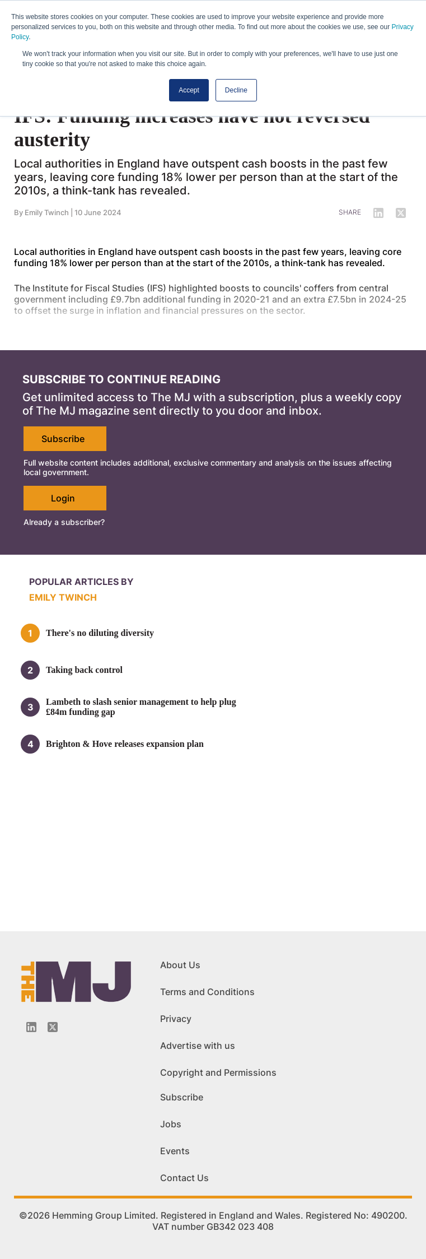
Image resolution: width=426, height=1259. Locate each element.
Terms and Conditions (207, 991)
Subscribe (63, 438)
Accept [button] (189, 90)
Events (175, 1150)
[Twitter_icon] (53, 1027)
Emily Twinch (63, 597)
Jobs (170, 1124)
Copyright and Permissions (218, 1072)
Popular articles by (81, 581)
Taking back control (84, 670)
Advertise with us (197, 1045)
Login (63, 498)
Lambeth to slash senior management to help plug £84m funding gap (141, 707)
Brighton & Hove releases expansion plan (125, 744)
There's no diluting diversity (100, 633)
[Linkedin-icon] (31, 1027)
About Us (180, 964)
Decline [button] (236, 90)
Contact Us (184, 1177)
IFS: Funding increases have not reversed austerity (192, 128)
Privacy (175, 1018)
